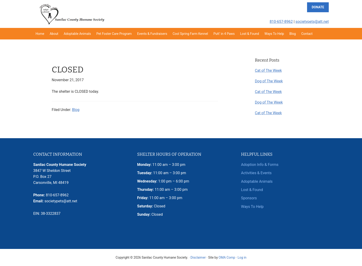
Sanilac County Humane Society (71, 14)
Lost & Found (252, 189)
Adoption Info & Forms (259, 164)
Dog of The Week (269, 81)
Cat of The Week (268, 70)
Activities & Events (256, 173)
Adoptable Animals (256, 181)
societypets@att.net (312, 21)
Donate (318, 7)
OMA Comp (227, 257)
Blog (75, 110)
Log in (242, 257)
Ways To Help (252, 206)
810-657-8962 (281, 21)
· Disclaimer (197, 257)
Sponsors (249, 198)
